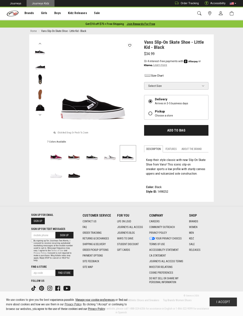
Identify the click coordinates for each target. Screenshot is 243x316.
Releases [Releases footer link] (194, 248)
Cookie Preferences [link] (161, 271)
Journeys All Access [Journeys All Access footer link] (130, 225)
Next (40, 113)
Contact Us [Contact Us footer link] (89, 220)
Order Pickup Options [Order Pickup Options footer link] (96, 248)
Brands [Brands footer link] (193, 220)
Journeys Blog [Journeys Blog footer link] (126, 231)
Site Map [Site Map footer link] (88, 265)
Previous (40, 41)
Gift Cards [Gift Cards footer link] (123, 248)
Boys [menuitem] (54, 13)
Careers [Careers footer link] (154, 220)
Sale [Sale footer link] (192, 243)
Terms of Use (57, 249)
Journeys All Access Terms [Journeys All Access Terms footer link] (166, 260)
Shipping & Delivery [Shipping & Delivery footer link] (94, 243)
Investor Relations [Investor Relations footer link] (161, 265)
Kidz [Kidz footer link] (191, 237)
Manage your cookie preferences (95, 300)
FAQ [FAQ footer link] (85, 225)
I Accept (223, 302)
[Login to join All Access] (104, 23)
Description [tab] (153, 148)
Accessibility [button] (214, 3)
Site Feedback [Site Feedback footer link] (91, 260)
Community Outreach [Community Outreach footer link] (162, 225)
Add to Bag (176, 129)
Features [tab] (171, 148)
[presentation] (27, 13)
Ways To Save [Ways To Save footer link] (125, 237)
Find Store (64, 271)
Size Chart (154, 74)
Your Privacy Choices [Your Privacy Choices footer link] (165, 237)
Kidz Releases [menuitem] (72, 13)
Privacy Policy (40, 252)
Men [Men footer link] (191, 231)
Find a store (39, 265)
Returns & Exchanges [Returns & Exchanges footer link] (96, 237)
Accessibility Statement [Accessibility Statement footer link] (164, 248)
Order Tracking (186, 3)
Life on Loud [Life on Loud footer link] (124, 220)
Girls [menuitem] (41, 13)
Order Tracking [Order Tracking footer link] (92, 231)
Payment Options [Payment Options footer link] (93, 254)
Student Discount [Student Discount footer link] (128, 243)
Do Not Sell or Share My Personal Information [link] (163, 279)
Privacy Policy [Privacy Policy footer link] (158, 231)
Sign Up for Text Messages (48, 228)
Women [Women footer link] (193, 225)
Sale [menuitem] (91, 13)
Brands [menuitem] (27, 13)
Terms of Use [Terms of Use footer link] (157, 243)
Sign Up (38, 220)
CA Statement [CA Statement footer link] (157, 254)
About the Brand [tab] (191, 148)
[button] (233, 3)
